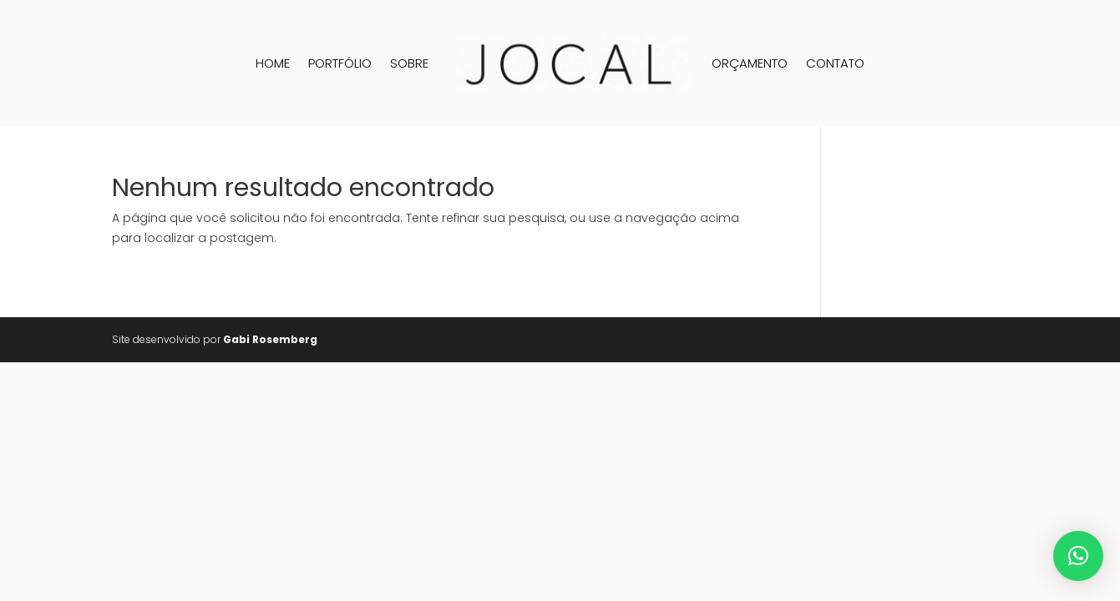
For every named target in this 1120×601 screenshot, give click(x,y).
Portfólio (340, 63)
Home (273, 63)
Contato (835, 63)
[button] (1078, 556)
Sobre (409, 63)
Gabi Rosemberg (270, 339)
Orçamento (750, 63)
